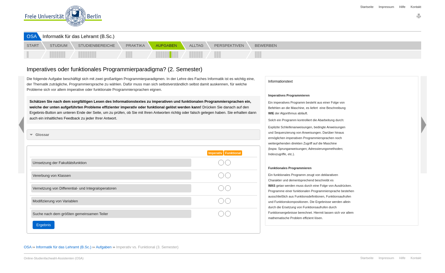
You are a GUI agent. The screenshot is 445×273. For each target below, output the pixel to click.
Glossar (42, 135)
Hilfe (402, 7)
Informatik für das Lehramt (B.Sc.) (63, 247)
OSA (32, 36)
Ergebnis (43, 225)
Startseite (366, 7)
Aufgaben (104, 247)
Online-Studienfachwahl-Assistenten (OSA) (53, 258)
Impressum (386, 7)
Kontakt (416, 7)
